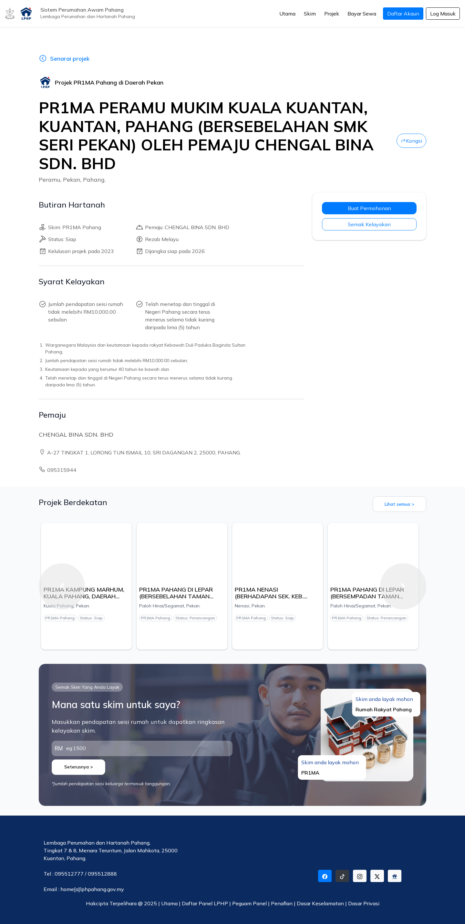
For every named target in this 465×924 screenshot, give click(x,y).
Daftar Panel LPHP (205, 903)
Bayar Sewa (361, 13)
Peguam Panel (249, 903)
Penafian (282, 903)
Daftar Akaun (403, 13)
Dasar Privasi (363, 903)
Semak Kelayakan (369, 224)
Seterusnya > (78, 767)
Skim (310, 13)
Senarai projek (64, 58)
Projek (331, 13)
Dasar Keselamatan (321, 903)
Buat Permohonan (369, 208)
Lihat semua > (399, 504)
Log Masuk (443, 13)
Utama (287, 13)
